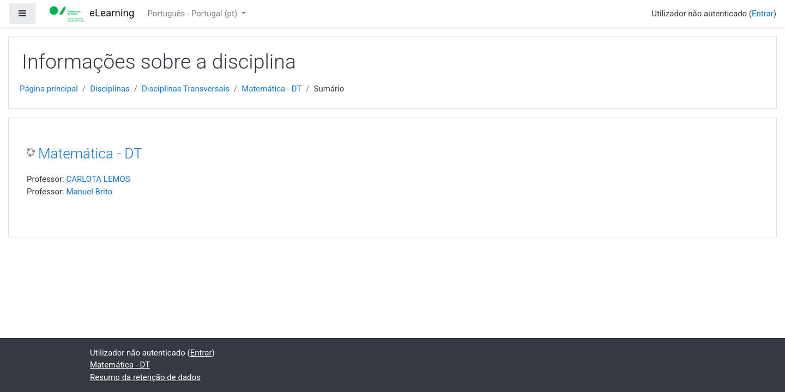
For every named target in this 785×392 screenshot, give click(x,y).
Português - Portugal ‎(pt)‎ (193, 14)
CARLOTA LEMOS (98, 179)
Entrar (763, 14)
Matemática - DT (271, 89)
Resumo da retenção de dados (145, 377)
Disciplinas (110, 89)
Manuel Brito (89, 192)
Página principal (49, 89)
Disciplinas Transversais (186, 89)
